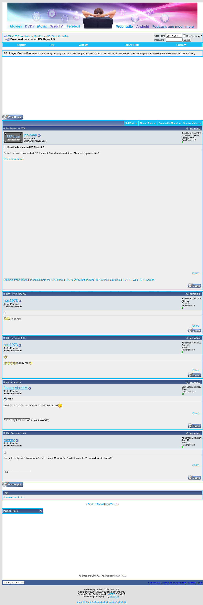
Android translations (15, 279)
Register (21, 45)
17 (115, 602)
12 (100, 602)
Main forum (39, 36)
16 (113, 602)
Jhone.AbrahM (15, 388)
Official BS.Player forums (19, 36)
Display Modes (190, 123)
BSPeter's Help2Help (108, 279)
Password (159, 40)
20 (124, 602)
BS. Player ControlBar (58, 36)
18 (118, 602)
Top (200, 582)
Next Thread (111, 504)
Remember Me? (192, 36)
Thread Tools (146, 123)
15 (109, 602)
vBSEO (111, 594)
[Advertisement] (102, 87)
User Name (160, 36)
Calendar (83, 45)
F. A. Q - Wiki (130, 279)
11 (97, 602)
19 (121, 602)
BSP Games (147, 279)
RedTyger (114, 596)
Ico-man (30, 135)
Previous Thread (96, 504)
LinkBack (130, 123)
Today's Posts (131, 45)
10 (94, 602)
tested (21, 497)
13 (103, 602)
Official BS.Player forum (174, 582)
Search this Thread (168, 123)
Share (195, 273)
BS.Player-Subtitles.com (80, 279)
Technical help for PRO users (47, 279)
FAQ (51, 45)
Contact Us (154, 582)
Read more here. (13, 159)
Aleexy (9, 440)
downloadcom (10, 497)
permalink (194, 128)
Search (181, 45)
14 (106, 602)
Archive (192, 582)
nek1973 (11, 300)
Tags (5, 492)
